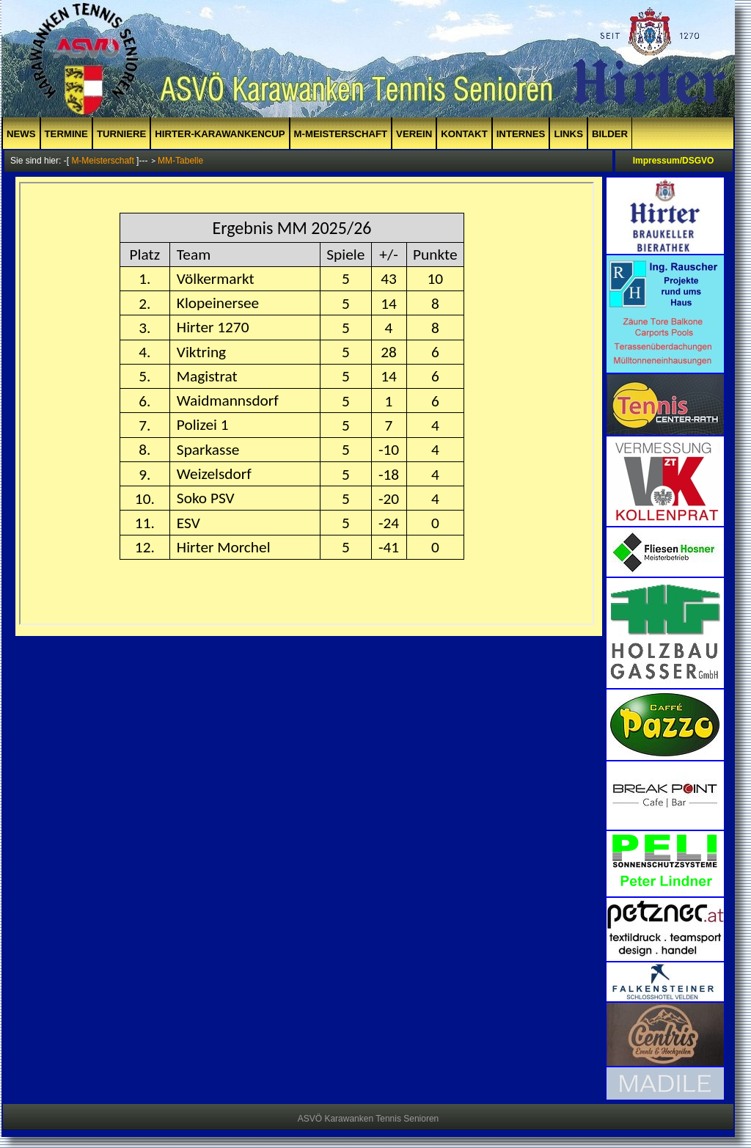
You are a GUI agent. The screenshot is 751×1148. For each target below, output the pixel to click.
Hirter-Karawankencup (220, 133)
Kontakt (464, 133)
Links (568, 133)
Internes (521, 133)
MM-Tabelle (180, 161)
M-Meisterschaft (340, 133)
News (21, 133)
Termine (66, 133)
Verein (414, 133)
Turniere (121, 133)
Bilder (610, 133)
